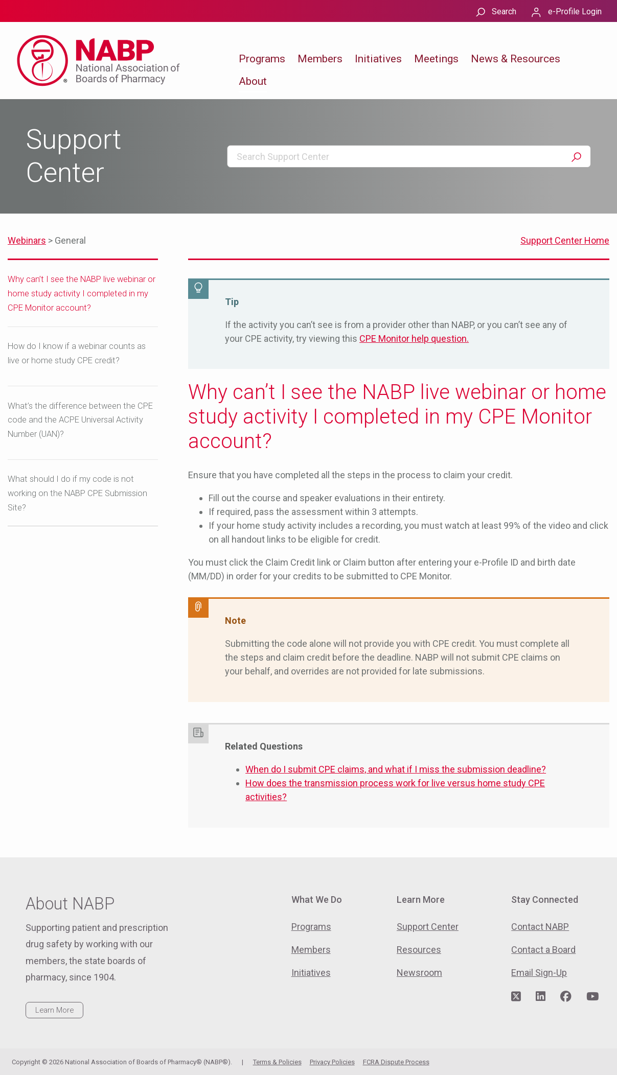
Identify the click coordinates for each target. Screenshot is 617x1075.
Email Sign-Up (539, 972)
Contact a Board (543, 949)
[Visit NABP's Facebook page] (566, 997)
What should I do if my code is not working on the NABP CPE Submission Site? (77, 493)
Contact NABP (540, 926)
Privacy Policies (332, 1062)
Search (504, 11)
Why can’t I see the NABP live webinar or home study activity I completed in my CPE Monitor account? (81, 293)
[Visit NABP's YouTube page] (592, 997)
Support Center (428, 926)
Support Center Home (564, 240)
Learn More (54, 1010)
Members (320, 59)
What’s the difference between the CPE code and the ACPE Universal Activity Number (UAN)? (80, 420)
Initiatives (378, 59)
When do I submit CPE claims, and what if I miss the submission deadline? (395, 769)
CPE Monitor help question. (414, 338)
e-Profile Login (575, 11)
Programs (262, 59)
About (253, 81)
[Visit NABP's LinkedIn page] (540, 997)
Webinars (27, 240)
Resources (419, 949)
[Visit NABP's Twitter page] (516, 997)
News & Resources (515, 59)
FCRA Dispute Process (396, 1062)
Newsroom (419, 972)
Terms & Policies (277, 1062)
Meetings (436, 59)
